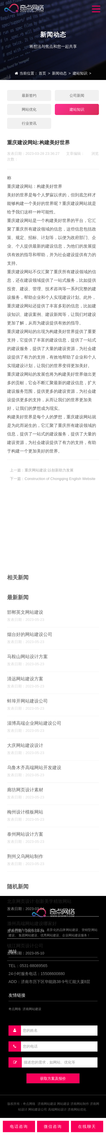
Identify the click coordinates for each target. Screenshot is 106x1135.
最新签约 (29, 95)
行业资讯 (29, 123)
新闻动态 (59, 73)
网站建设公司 (37, 1109)
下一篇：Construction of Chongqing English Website (53, 484)
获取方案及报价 (53, 1078)
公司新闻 (77, 95)
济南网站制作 (79, 1103)
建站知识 (80, 73)
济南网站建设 (47, 1103)
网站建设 (63, 1103)
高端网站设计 (57, 1109)
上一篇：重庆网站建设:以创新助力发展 (41, 475)
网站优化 (29, 109)
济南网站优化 (77, 1109)
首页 (42, 73)
